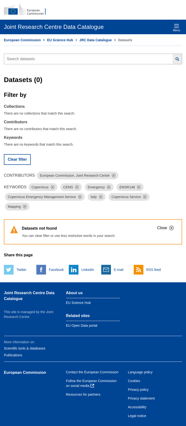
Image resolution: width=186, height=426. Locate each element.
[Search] (177, 59)
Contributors (15, 122)
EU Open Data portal (81, 325)
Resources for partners (83, 394)
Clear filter (17, 159)
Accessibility (137, 407)
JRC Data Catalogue (95, 40)
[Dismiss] (114, 175)
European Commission (22, 40)
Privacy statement (141, 398)
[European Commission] (27, 10)
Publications (13, 355)
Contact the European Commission (92, 372)
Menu (176, 28)
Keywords (13, 137)
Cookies (134, 381)
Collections (14, 106)
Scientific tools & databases (24, 348)
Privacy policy (138, 390)
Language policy (140, 372)
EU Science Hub (60, 40)
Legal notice (137, 416)
